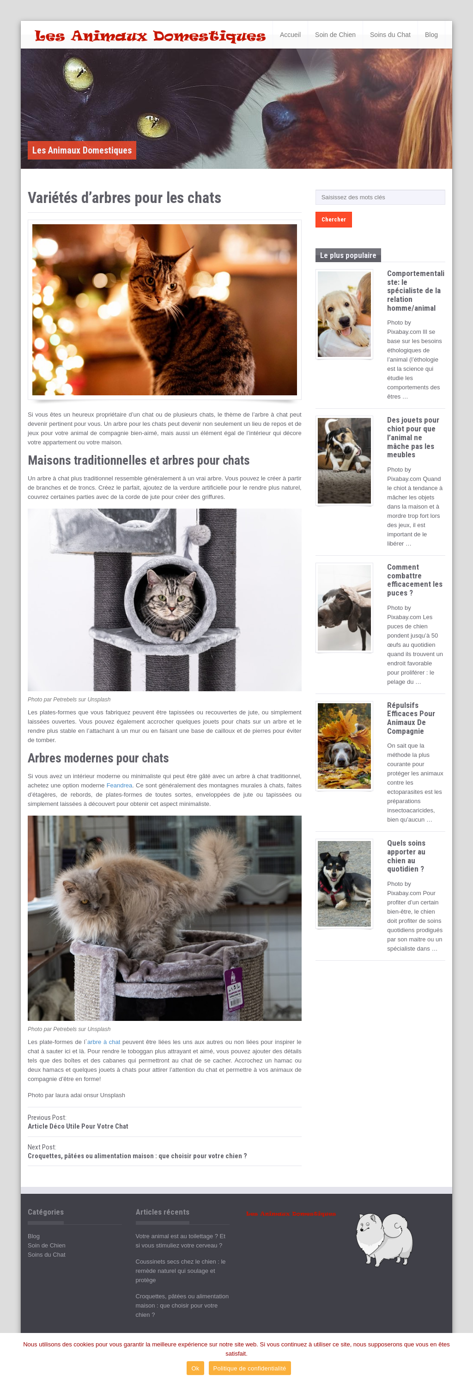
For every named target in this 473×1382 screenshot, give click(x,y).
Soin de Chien (335, 34)
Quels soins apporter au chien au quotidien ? (406, 855)
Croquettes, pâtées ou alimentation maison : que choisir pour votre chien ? (182, 1305)
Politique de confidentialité (249, 1368)
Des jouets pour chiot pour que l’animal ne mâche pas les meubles (413, 437)
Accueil (290, 34)
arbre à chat (103, 1041)
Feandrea (120, 785)
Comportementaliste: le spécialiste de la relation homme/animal (415, 291)
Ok (195, 1368)
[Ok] (461, 1357)
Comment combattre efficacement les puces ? (415, 579)
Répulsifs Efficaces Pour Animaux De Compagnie (411, 718)
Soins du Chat (390, 34)
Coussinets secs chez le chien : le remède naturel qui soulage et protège (181, 1271)
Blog (431, 34)
